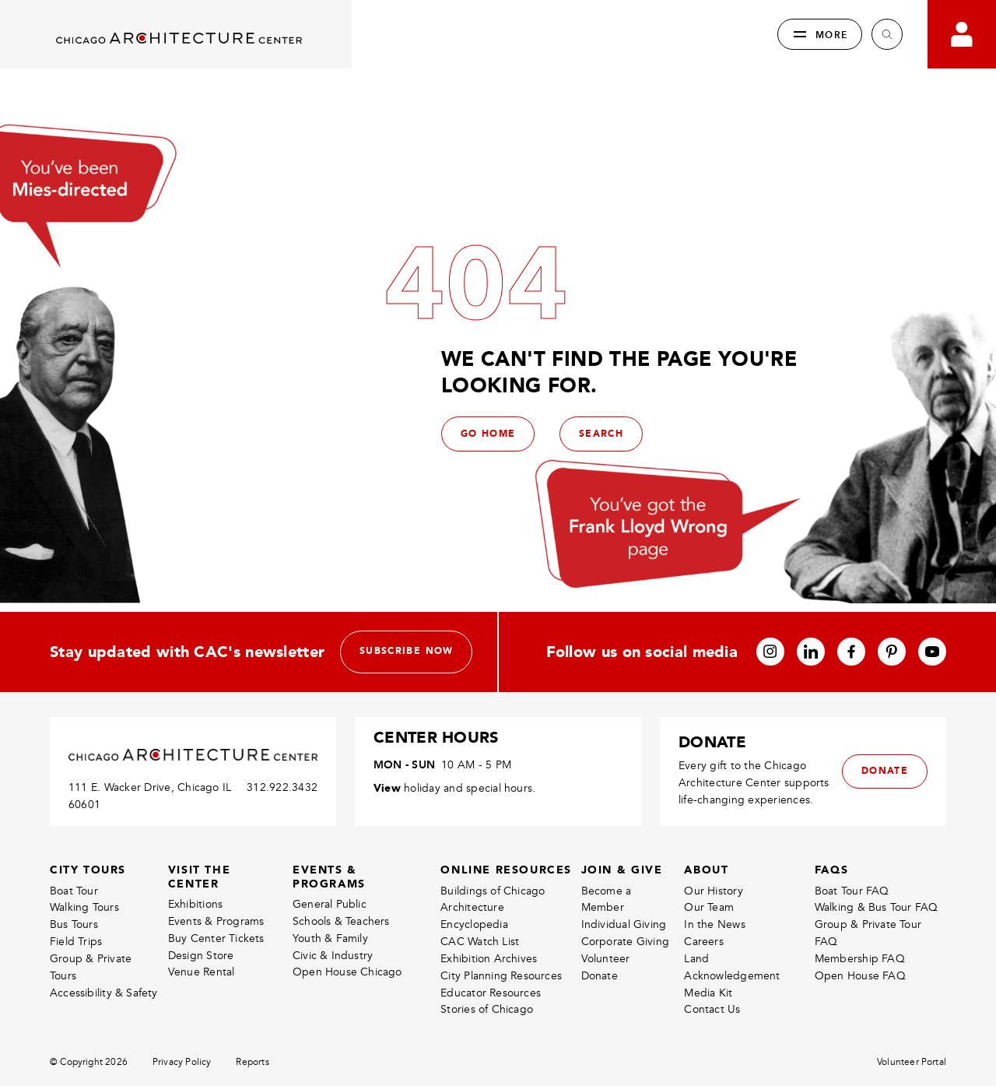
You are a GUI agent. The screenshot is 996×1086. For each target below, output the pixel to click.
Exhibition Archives (488, 996)
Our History (713, 927)
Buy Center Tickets (216, 975)
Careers (703, 979)
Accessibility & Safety (104, 1029)
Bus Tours (74, 961)
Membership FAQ (860, 996)
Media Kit (708, 1029)
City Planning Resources (501, 1013)
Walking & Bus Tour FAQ (876, 944)
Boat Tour (74, 927)
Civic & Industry (333, 992)
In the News (714, 961)
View (387, 825)
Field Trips (76, 979)
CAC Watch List (479, 979)
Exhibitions (195, 941)
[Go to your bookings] (962, 34)
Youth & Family (330, 975)
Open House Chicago (347, 1009)
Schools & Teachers (341, 958)
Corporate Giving (625, 979)
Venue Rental (201, 1009)
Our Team (709, 944)
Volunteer (605, 996)
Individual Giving (624, 961)
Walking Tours (84, 944)
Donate (599, 1013)
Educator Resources (490, 1029)
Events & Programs (216, 958)
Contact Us (712, 1046)
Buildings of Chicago (492, 927)
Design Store (201, 992)
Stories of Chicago (486, 1046)
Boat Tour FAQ (852, 927)
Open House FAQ (860, 1013)
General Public (329, 941)
